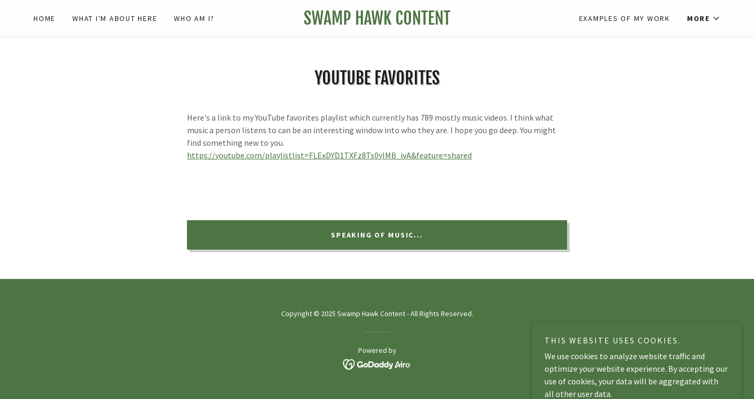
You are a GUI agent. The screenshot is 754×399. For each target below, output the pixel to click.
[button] (703, 18)
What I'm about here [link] (114, 18)
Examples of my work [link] (624, 18)
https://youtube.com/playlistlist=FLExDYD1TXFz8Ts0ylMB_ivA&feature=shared (329, 155)
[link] (376, 21)
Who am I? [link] (194, 18)
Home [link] (45, 18)
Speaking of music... (377, 235)
